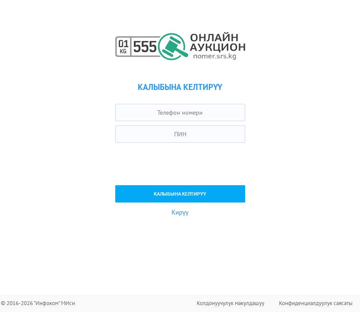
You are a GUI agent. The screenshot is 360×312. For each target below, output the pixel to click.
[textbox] (180, 112)
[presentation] (181, 164)
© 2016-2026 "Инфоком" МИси (38, 303)
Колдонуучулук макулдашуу (230, 303)
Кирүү (180, 212)
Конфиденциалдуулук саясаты (316, 303)
